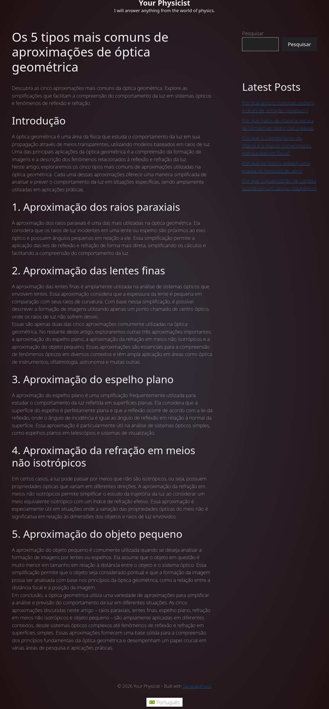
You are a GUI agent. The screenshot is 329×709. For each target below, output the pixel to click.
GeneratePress (197, 686)
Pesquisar (253, 33)
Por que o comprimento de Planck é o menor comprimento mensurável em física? (276, 145)
